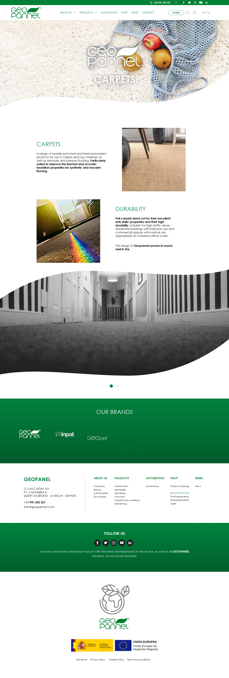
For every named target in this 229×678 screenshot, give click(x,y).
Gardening (120, 503)
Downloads (100, 496)
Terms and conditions (138, 659)
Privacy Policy (97, 659)
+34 (162, 2)
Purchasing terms (179, 496)
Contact (148, 12)
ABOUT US (68, 12)
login (176, 12)
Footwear (119, 496)
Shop (124, 12)
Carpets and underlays (127, 500)
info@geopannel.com (39, 507)
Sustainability (101, 493)
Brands (97, 489)
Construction (121, 486)
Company (99, 486)
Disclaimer (81, 659)
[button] (111, 386)
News (134, 12)
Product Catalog (179, 486)
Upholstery (120, 493)
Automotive (109, 12)
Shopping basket (179, 500)
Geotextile (120, 489)
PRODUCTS (88, 12)
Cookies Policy (116, 659)
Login (173, 503)
